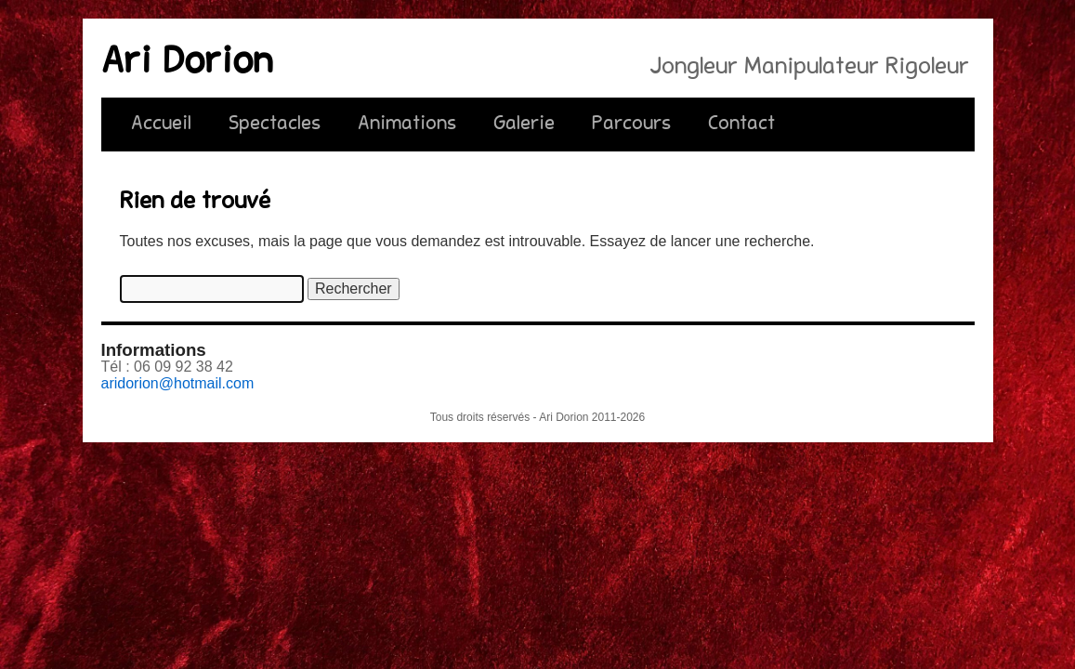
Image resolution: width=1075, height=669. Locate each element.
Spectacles (275, 124)
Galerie (524, 124)
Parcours (631, 124)
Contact (741, 124)
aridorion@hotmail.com (178, 383)
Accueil (161, 124)
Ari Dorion (187, 64)
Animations (407, 124)
